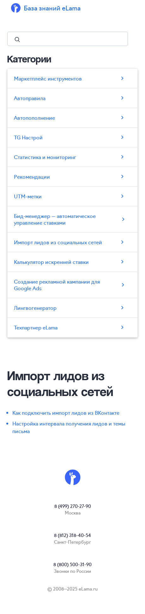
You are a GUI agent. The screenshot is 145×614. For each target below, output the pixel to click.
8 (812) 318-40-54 (72, 535)
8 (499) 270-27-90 (72, 506)
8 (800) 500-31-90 (72, 564)
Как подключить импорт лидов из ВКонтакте (65, 412)
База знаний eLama (52, 7)
